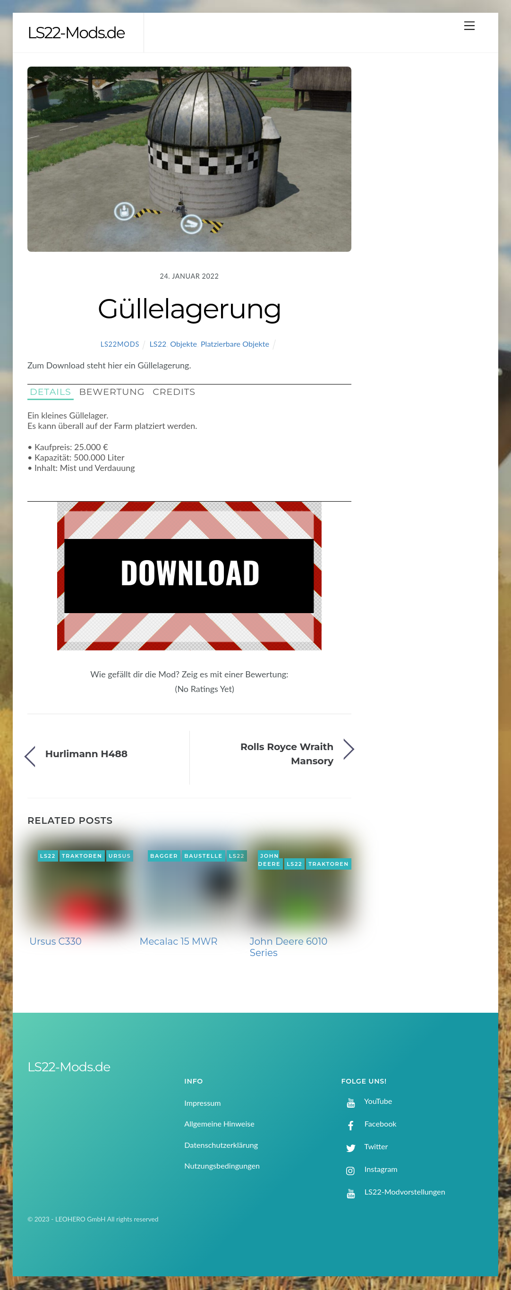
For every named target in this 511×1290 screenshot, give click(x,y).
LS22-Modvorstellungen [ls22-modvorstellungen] (393, 1192)
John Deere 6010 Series (289, 948)
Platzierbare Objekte (235, 344)
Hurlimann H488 (86, 754)
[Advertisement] (429, 221)
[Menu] (469, 25)
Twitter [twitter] (364, 1147)
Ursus (120, 856)
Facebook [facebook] (369, 1124)
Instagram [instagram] (369, 1169)
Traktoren (82, 856)
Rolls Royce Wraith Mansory (286, 754)
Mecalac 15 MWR (179, 942)
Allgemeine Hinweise (219, 1124)
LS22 (158, 344)
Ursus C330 (55, 942)
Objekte (183, 344)
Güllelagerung (189, 309)
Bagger (164, 856)
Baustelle (203, 856)
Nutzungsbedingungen (222, 1166)
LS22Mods (120, 345)
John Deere (269, 860)
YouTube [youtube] (366, 1101)
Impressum (202, 1103)
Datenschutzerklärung (221, 1145)
